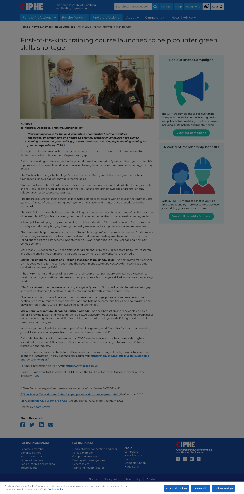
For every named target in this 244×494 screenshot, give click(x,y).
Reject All (200, 490)
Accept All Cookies (176, 490)
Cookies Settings (223, 490)
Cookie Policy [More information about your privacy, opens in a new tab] (55, 491)
